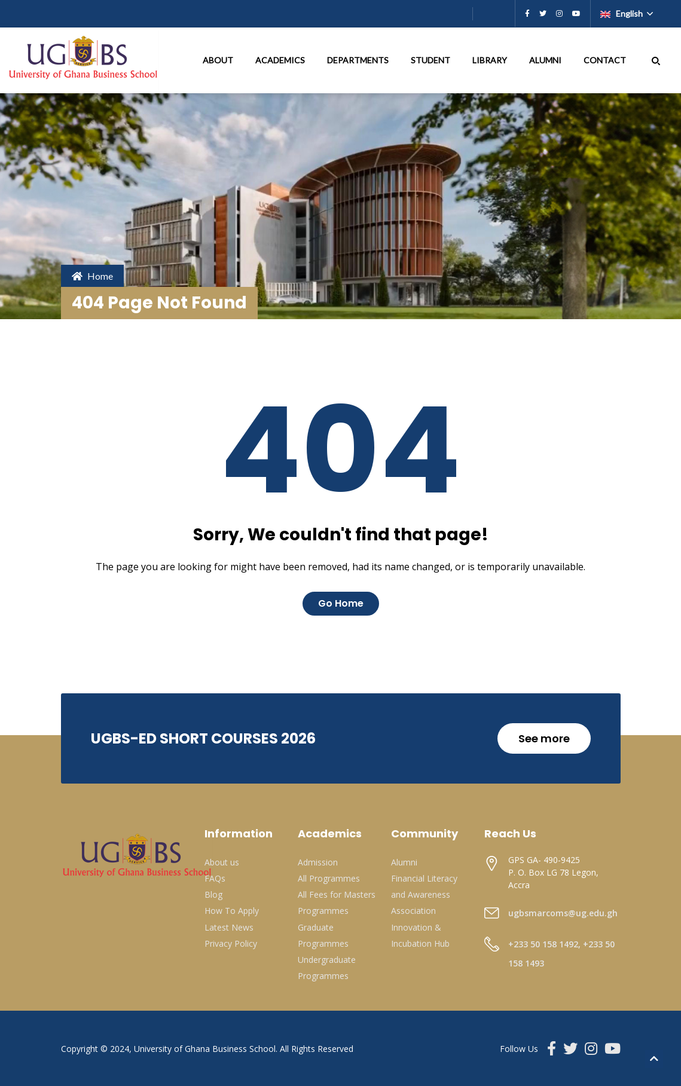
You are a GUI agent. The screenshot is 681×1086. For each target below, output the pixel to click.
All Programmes (329, 878)
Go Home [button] (341, 603)
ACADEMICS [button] (281, 60)
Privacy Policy (230, 943)
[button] (656, 60)
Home (92, 276)
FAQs (214, 878)
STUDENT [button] (431, 60)
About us (221, 862)
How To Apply (231, 910)
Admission (318, 862)
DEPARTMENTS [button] (358, 60)
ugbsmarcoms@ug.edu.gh (563, 913)
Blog (213, 894)
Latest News (229, 927)
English (622, 13)
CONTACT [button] (606, 60)
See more (544, 738)
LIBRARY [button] (490, 60)
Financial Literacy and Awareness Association (424, 894)
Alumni (404, 862)
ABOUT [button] (219, 60)
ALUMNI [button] (546, 60)
